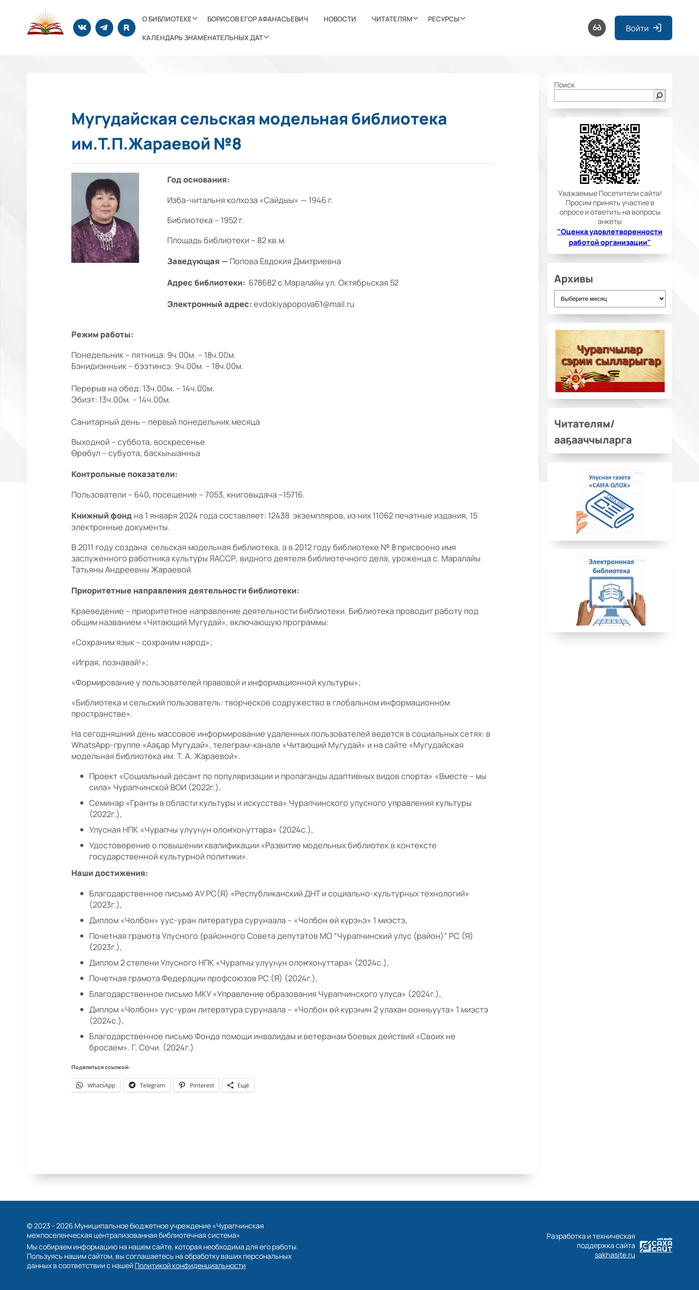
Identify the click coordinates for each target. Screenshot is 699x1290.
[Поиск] (659, 95)
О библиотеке (167, 18)
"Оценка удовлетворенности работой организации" (609, 236)
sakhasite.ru (615, 1254)
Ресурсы (444, 18)
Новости (340, 18)
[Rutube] (127, 28)
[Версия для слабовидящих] (597, 28)
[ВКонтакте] (82, 28)
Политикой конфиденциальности (190, 1265)
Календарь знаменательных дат (202, 37)
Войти (643, 27)
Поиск (564, 84)
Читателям (392, 18)
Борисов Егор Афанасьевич (257, 18)
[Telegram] (104, 28)
